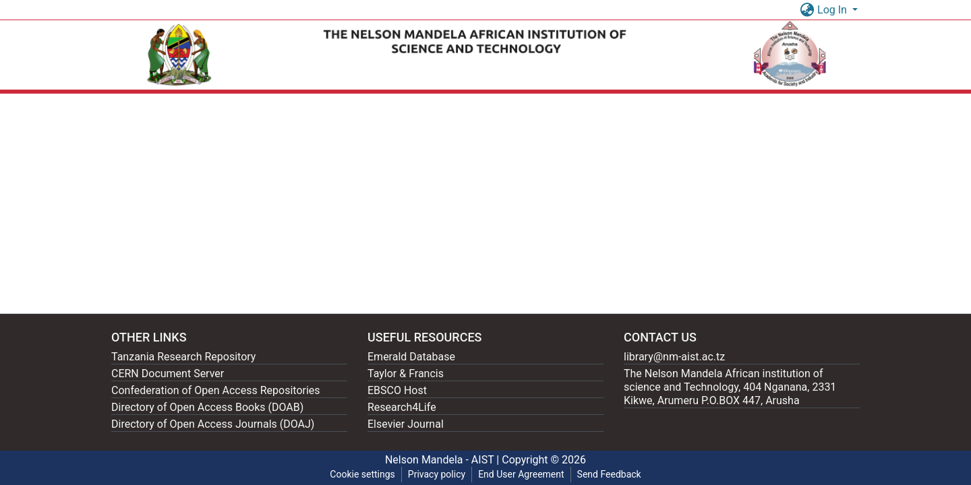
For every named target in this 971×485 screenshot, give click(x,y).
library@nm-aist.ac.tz (674, 356)
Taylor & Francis (405, 373)
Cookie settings (362, 474)
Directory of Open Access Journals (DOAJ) (212, 424)
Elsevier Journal (405, 424)
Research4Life (401, 407)
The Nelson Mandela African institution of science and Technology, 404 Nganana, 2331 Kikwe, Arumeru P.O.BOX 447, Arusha (730, 387)
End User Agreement (521, 474)
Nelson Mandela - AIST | (443, 459)
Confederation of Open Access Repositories (215, 390)
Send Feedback (609, 474)
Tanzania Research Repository (183, 356)
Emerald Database (411, 356)
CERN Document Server (167, 373)
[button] (806, 10)
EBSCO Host (397, 390)
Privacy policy (436, 474)
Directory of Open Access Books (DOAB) (207, 407)
